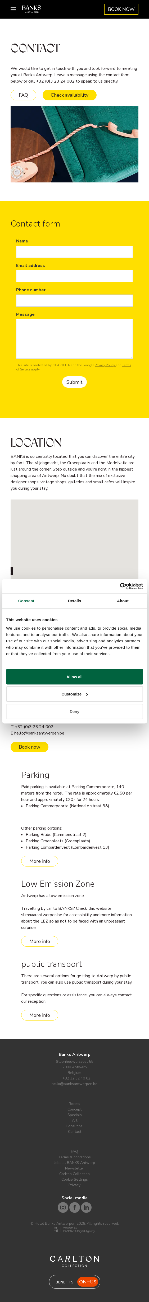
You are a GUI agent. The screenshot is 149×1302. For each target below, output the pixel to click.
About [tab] (123, 601)
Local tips (74, 1126)
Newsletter (74, 1168)
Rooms (74, 1103)
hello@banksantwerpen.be (39, 733)
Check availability (69, 95)
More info (39, 861)
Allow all (74, 676)
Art (74, 1120)
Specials (74, 1114)
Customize (74, 694)
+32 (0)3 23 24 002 (55, 81)
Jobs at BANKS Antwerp (74, 1162)
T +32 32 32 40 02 (74, 1078)
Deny (74, 711)
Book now (29, 747)
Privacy (74, 1185)
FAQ (23, 95)
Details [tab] (74, 601)
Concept (74, 1109)
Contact (74, 1131)
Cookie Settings (74, 1179)
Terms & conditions (74, 1157)
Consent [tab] (26, 601)
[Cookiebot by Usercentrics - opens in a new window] (120, 586)
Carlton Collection (74, 1173)
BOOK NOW (121, 9)
